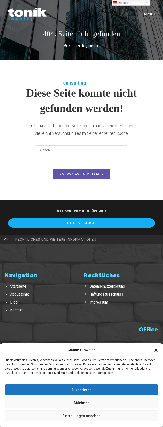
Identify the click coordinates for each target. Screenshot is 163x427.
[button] (156, 350)
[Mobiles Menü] (146, 14)
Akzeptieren (81, 390)
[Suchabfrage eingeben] (81, 150)
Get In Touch (81, 223)
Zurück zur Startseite (81, 174)
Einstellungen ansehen (81, 416)
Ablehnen (81, 403)
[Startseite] (66, 46)
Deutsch (121, 3)
